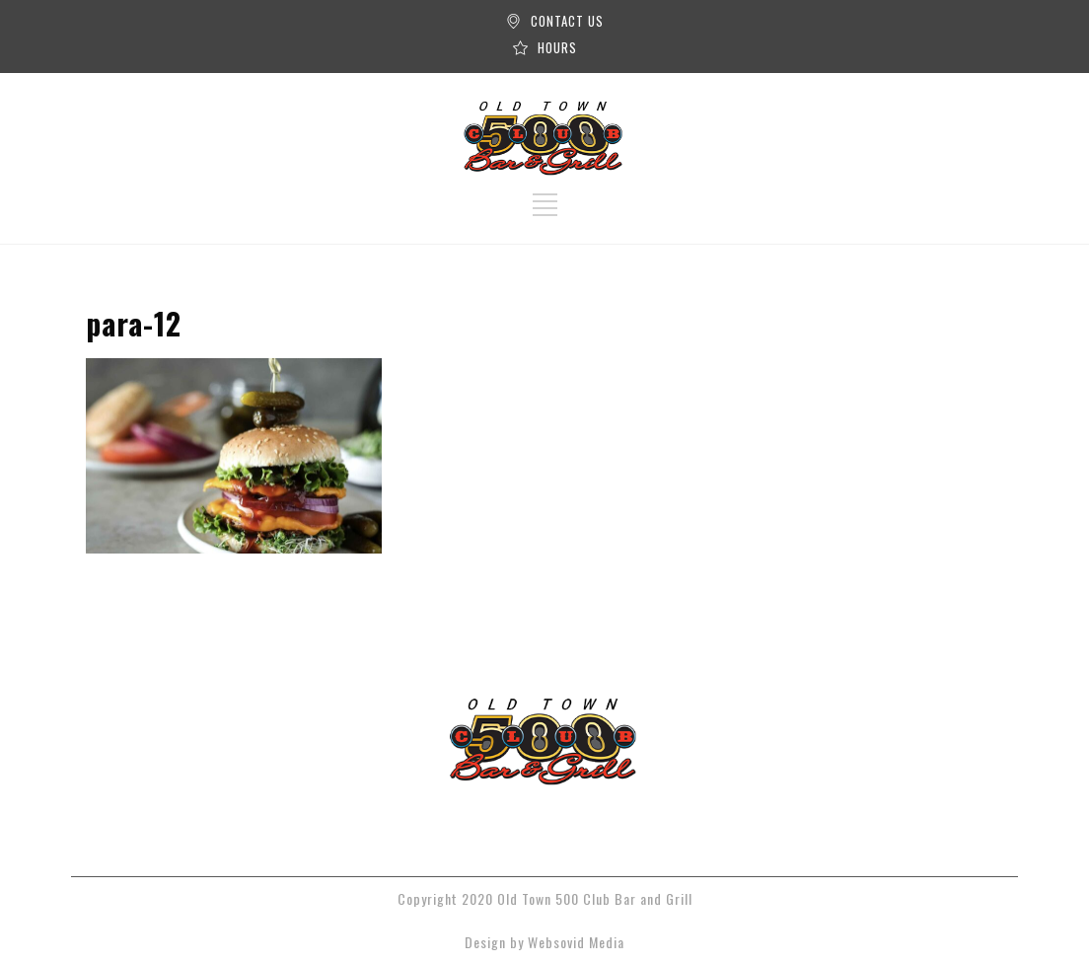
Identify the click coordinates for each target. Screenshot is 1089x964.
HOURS (557, 47)
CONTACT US (567, 21)
